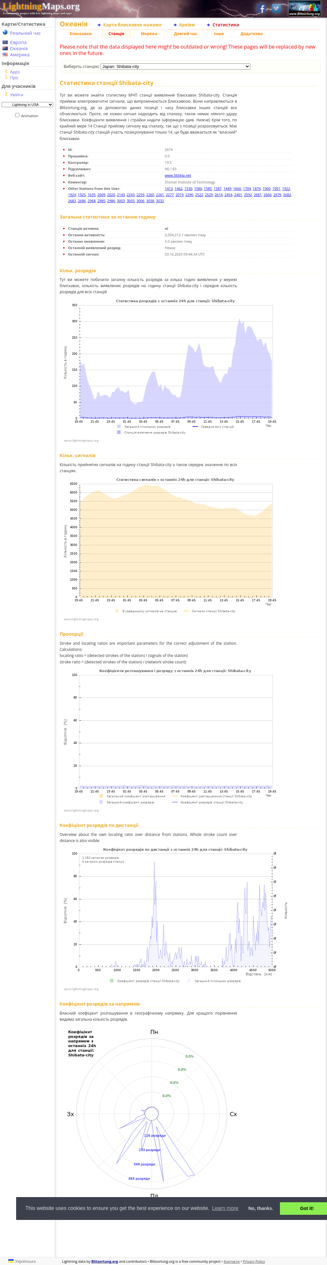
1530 (188, 188)
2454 (228, 194)
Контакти (232, 1261)
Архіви (187, 25)
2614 (219, 194)
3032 (160, 200)
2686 (82, 200)
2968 (92, 200)
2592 (248, 194)
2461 (238, 194)
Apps (15, 72)
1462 (178, 188)
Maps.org (41, 6)
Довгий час (185, 33)
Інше (219, 33)
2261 (160, 194)
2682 (287, 194)
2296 (189, 194)
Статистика (226, 25)
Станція (116, 33)
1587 (218, 188)
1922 (286, 188)
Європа (18, 42)
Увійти (16, 95)
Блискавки (81, 33)
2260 (150, 194)
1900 (267, 188)
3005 (131, 200)
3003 (121, 200)
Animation (31, 115)
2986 (111, 200)
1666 (237, 188)
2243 (131, 194)
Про (14, 77)
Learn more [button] (225, 1208)
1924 (72, 194)
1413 (169, 188)
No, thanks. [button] (260, 1208)
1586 (198, 188)
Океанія (19, 48)
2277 (170, 194)
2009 (101, 194)
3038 (150, 200)
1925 (82, 194)
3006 (140, 200)
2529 (209, 194)
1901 (276, 188)
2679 (277, 194)
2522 (199, 194)
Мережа (149, 33)
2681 (258, 194)
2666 (267, 194)
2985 (101, 200)
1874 (257, 188)
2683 (72, 200)
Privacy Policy (254, 1261)
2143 (121, 194)
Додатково (252, 33)
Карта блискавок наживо (132, 25)
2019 (179, 194)
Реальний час (25, 33)
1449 (227, 188)
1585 (208, 188)
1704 (247, 188)
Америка (20, 55)
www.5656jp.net (178, 175)
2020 (111, 194)
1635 (92, 194)
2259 (140, 194)
